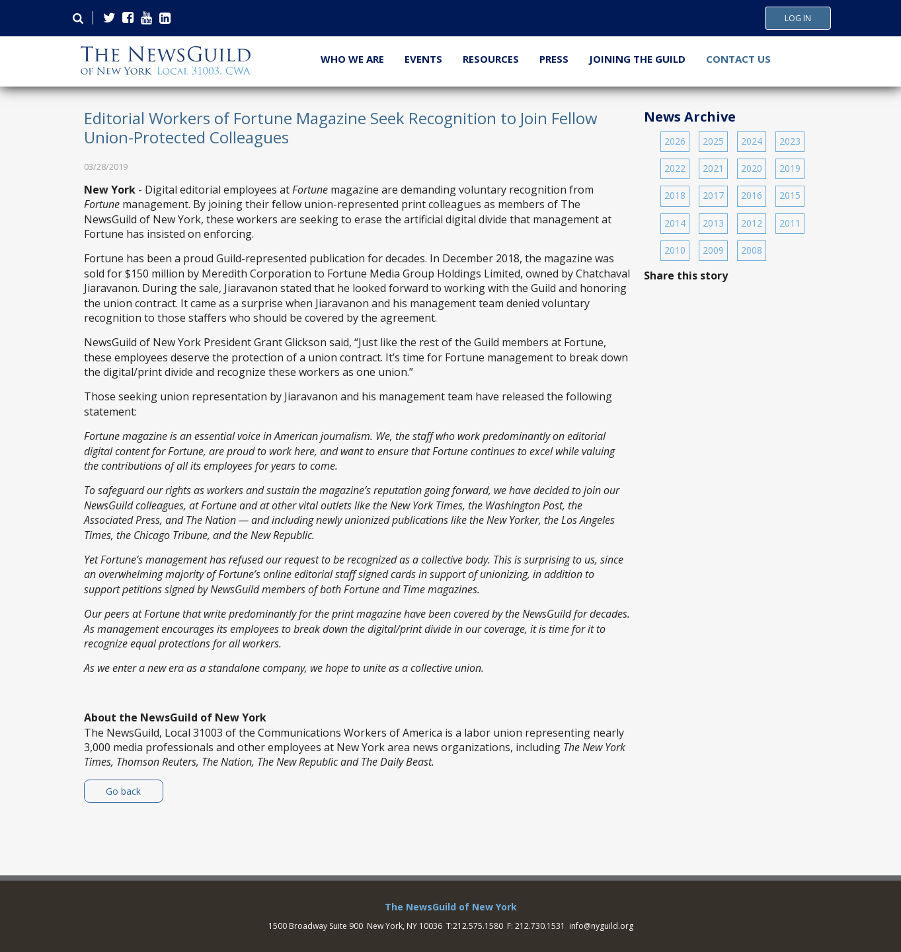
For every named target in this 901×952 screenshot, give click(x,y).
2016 (751, 195)
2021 (713, 168)
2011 (790, 223)
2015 (790, 195)
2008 (751, 250)
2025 (713, 141)
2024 (751, 141)
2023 (790, 141)
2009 (713, 250)
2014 (675, 223)
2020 (751, 168)
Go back (123, 791)
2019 (790, 168)
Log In (798, 18)
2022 (675, 168)
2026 (675, 141)
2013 (713, 223)
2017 (713, 195)
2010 (675, 250)
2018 (675, 195)
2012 (751, 223)
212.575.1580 (478, 926)
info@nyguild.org (601, 926)
